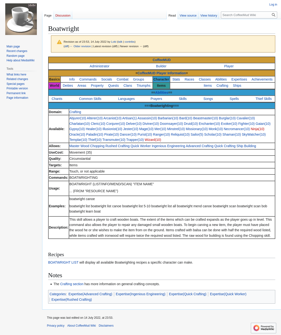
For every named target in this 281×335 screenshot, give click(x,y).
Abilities (221, 79)
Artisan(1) (129, 118)
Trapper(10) (135, 140)
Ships (237, 85)
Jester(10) (130, 129)
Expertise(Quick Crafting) (187, 294)
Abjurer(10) (77, 118)
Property (97, 85)
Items (208, 85)
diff (66, 46)
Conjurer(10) (115, 124)
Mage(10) (146, 129)
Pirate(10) (111, 134)
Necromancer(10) (237, 129)
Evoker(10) (229, 124)
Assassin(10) (147, 118)
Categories (58, 294)
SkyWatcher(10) (254, 134)
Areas (82, 85)
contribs (130, 41)
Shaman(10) (231, 134)
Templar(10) (78, 140)
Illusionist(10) (112, 129)
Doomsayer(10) (171, 124)
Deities (68, 85)
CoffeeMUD (162, 60)
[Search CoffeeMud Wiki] (249, 15)
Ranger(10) (161, 134)
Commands (88, 79)
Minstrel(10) (176, 129)
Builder (161, 66)
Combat (123, 79)
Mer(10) (160, 129)
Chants (57, 99)
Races (189, 79)
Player (229, 66)
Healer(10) (93, 129)
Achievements (262, 79)
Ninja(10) (257, 129)
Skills (183, 99)
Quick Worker (140, 146)
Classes (205, 79)
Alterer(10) (95, 118)
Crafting (222, 85)
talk (120, 41)
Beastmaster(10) (205, 118)
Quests (113, 85)
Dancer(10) (128, 134)
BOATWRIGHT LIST (63, 262)
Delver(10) (133, 124)
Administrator (99, 66)
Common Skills (90, 99)
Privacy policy (55, 325)
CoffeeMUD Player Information (161, 73)
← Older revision (80, 46)
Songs (208, 99)
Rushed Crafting (117, 146)
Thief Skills (264, 99)
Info (72, 79)
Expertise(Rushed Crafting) (71, 299)
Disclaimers (106, 325)
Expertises (239, 79)
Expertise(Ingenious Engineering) (140, 294)
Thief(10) (94, 140)
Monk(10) (216, 129)
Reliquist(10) (180, 134)
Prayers (156, 99)
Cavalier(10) (245, 118)
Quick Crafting (225, 146)
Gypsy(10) (77, 129)
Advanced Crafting (199, 146)
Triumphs (144, 85)
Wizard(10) (153, 140)
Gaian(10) (263, 124)
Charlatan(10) (79, 124)
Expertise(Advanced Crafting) (90, 294)
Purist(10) (145, 134)
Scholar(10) (212, 134)
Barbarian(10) (168, 118)
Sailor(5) (197, 134)
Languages (126, 99)
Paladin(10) (94, 134)
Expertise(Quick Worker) (228, 294)
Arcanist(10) (112, 118)
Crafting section (71, 284)
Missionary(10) (197, 129)
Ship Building (246, 146)
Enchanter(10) (209, 124)
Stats (176, 79)
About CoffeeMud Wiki (81, 325)
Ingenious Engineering (168, 146)
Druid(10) (191, 124)
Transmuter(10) (113, 140)
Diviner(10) (151, 124)
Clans (128, 85)
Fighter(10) (246, 124)
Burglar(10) (227, 118)
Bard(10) (185, 118)
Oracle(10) (77, 134)
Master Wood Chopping (87, 146)
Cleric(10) (98, 124)
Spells (234, 99)
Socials (106, 79)
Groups (138, 79)
